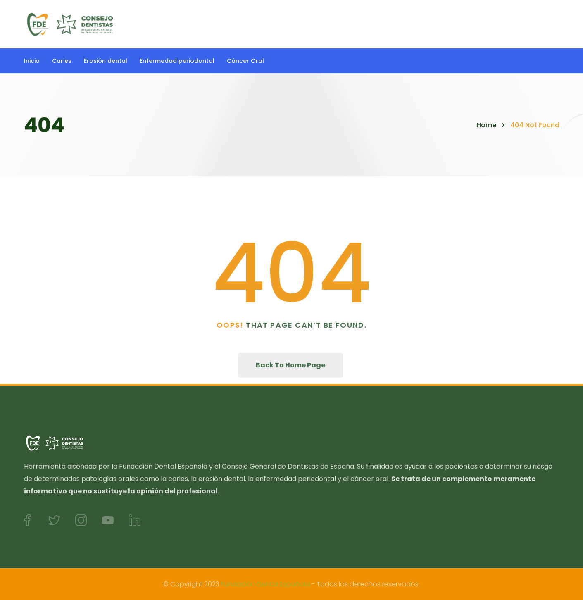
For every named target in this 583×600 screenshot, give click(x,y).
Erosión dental (105, 61)
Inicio (32, 61)
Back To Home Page (290, 365)
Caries (61, 61)
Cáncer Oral (245, 61)
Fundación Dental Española (265, 584)
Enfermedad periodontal (177, 61)
